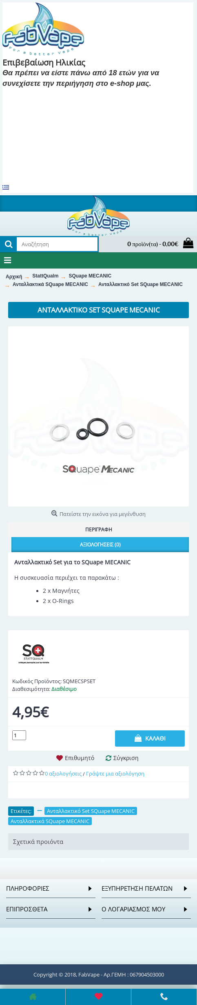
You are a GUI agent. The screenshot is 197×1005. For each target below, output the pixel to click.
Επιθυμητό (79, 758)
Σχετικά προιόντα (38, 841)
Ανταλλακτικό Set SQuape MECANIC (91, 811)
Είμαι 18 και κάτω (96, 95)
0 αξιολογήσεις (63, 773)
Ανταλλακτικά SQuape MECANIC (50, 821)
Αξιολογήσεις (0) (100, 544)
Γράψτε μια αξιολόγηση (115, 773)
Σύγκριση (126, 758)
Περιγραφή (98, 529)
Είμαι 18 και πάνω (33, 95)
